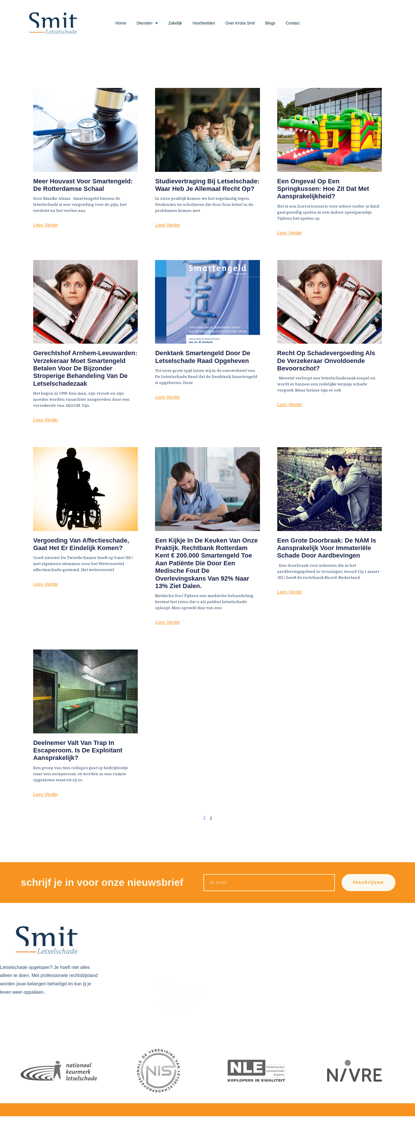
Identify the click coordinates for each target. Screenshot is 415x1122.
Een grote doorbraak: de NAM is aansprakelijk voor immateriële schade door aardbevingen (326, 548)
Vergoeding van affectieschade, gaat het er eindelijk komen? (81, 544)
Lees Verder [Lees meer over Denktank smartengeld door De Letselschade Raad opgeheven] (167, 397)
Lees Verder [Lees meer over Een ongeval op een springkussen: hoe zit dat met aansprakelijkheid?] (289, 232)
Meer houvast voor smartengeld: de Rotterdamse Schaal (83, 185)
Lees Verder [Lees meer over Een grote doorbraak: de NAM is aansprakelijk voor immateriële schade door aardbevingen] (289, 592)
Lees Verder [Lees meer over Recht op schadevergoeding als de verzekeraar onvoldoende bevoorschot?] (289, 404)
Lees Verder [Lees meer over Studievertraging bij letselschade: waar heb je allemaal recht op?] (167, 225)
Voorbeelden (204, 23)
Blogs (270, 23)
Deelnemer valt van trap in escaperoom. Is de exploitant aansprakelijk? (77, 750)
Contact (292, 23)
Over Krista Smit (240, 23)
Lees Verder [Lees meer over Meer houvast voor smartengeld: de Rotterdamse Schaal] (45, 225)
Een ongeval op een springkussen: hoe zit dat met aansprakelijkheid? (323, 189)
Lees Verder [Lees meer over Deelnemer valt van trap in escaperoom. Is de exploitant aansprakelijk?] (45, 794)
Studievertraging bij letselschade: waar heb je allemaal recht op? (207, 185)
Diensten (147, 23)
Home (121, 23)
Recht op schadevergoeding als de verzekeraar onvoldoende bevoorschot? (326, 360)
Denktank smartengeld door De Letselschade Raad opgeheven (202, 356)
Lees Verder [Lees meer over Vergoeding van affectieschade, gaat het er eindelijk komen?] (45, 584)
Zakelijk (175, 23)
